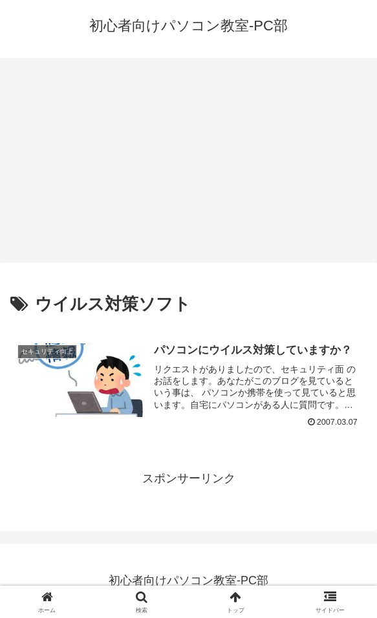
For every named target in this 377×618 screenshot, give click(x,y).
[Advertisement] (188, 164)
